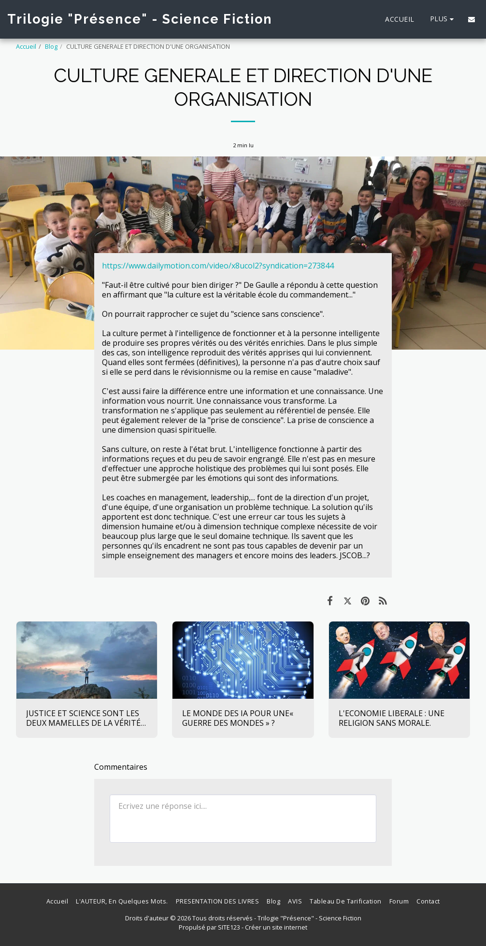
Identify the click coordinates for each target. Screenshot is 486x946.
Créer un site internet (276, 927)
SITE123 (229, 927)
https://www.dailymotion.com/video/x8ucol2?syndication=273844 (218, 265)
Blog (51, 46)
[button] (471, 19)
